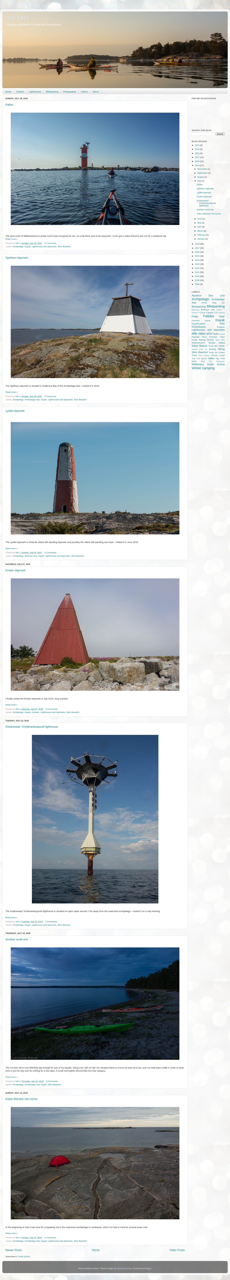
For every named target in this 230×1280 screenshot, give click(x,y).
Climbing (221, 313)
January (201, 239)
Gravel (207, 321)
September (202, 173)
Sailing (221, 343)
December (202, 169)
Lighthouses (35, 91)
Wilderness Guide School (208, 364)
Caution (20, 91)
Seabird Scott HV (199, 349)
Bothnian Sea (31, 556)
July (199, 181)
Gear (222, 316)
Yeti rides (18, 18)
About (96, 91)
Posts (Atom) (24, 1256)
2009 (197, 280)
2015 (197, 256)
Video (211, 358)
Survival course (218, 355)
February (201, 235)
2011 (197, 272)
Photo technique (209, 337)
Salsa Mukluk (199, 345)
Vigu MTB (220, 359)
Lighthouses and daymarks (44, 246)
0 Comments (50, 243)
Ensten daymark (15, 570)
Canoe (202, 313)
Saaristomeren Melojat (203, 343)
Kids (222, 323)
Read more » (11, 239)
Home (8, 91)
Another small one (17, 939)
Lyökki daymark (15, 410)
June (199, 219)
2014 (197, 260)
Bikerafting (195, 310)
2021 (197, 157)
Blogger (147, 1268)
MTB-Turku (213, 333)
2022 (197, 153)
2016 (197, 252)
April (199, 227)
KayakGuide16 (198, 324)
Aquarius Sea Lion (208, 295)
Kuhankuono (199, 326)
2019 (197, 165)
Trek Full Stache (199, 359)
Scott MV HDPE (217, 346)
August (200, 177)
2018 (197, 244)
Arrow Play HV (213, 303)
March (200, 231)
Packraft (195, 337)
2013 (197, 264)
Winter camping (203, 368)
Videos (84, 91)
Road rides (220, 340)
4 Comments (50, 1237)
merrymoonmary (124, 1268)
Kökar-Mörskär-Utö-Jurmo (21, 1099)
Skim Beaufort (64, 246)
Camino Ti (195, 313)
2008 (197, 284)
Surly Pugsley (204, 355)
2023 (197, 149)
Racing (202, 340)
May (199, 223)
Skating (212, 349)
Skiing (221, 349)
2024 (197, 145)
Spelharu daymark (17, 257)
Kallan (9, 104)
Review (210, 340)
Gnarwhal (196, 321)
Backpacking (199, 306)
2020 (197, 161)
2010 (197, 276)
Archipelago (18, 246)
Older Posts (177, 1250)
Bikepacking (52, 91)
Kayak (28, 246)
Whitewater (220, 361)
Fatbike (208, 316)
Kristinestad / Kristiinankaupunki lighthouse (32, 726)
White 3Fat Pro (202, 361)
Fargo (195, 316)
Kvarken (35, 712)
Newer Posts (13, 1250)
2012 (197, 268)
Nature (222, 334)
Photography (69, 91)
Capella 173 (211, 312)
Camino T (220, 310)
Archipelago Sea (32, 399)
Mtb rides (198, 333)
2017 (197, 248)
